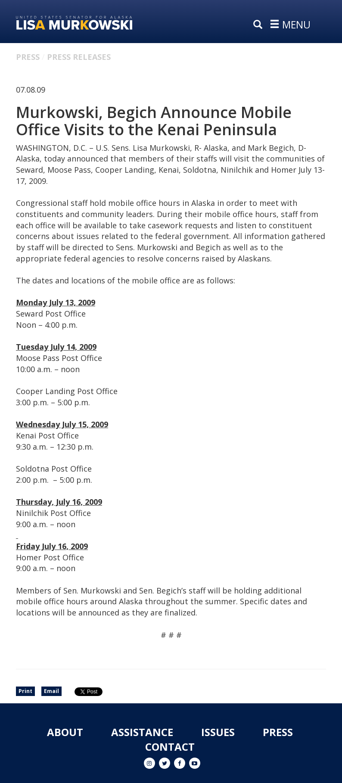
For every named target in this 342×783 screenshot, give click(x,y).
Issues (218, 732)
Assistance (142, 732)
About (65, 732)
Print (25, 691)
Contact (170, 747)
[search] (259, 25)
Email (51, 691)
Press (28, 57)
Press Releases (79, 57)
